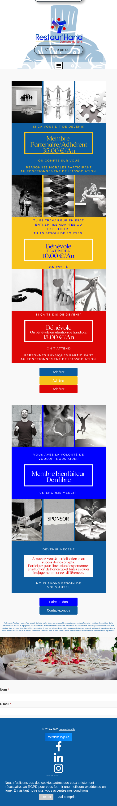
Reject (46, 797)
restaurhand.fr (67, 729)
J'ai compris (66, 797)
